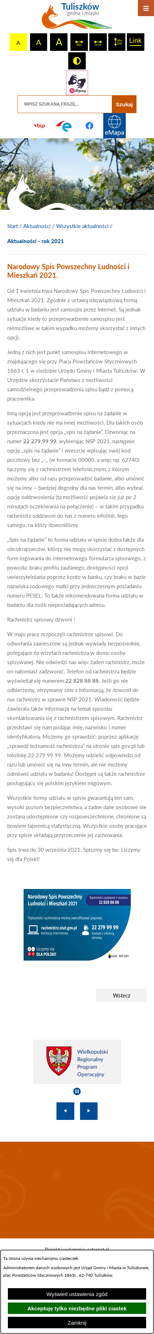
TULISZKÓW (77, 1190)
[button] (77, 958)
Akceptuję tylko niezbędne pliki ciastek (77, 1308)
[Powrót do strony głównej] (12, 226)
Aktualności (37, 226)
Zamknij (77, 1323)
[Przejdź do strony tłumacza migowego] (76, 82)
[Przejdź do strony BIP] (39, 125)
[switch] (79, 42)
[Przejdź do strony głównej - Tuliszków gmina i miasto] (77, 19)
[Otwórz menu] (146, 8)
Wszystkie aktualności (82, 226)
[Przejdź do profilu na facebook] (89, 125)
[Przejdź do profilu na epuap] (64, 125)
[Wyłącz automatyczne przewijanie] (77, 1091)
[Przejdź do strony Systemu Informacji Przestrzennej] (114, 125)
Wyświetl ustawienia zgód (77, 1294)
